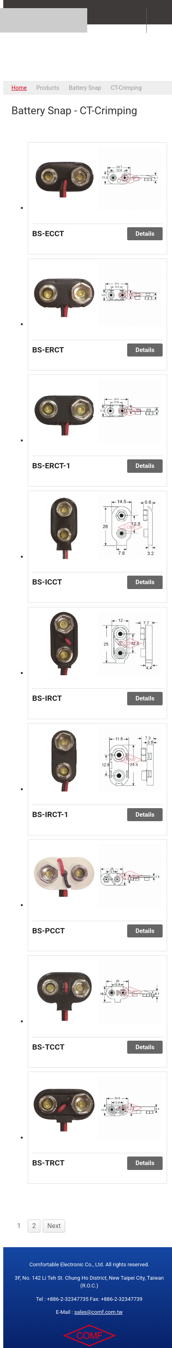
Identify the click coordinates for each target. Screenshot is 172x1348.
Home (19, 88)
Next (54, 1226)
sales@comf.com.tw (98, 1312)
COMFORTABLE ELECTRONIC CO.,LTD (89, 52)
